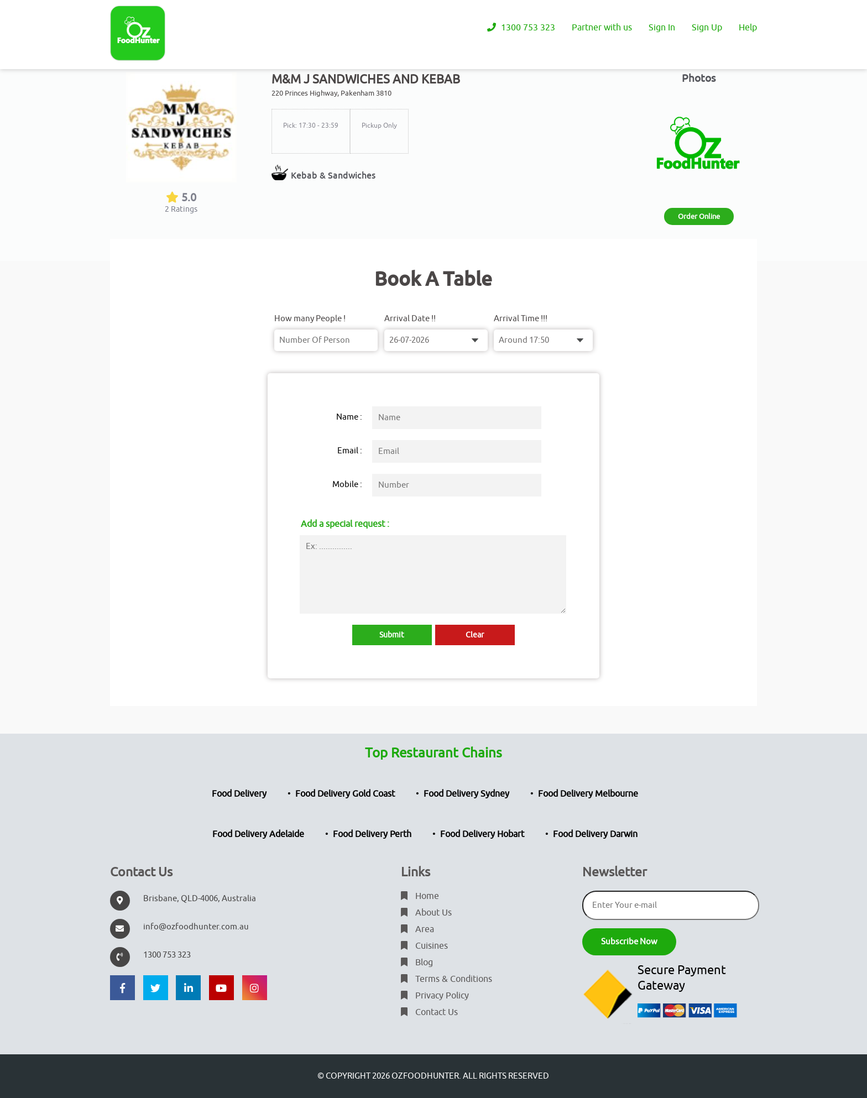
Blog (417, 962)
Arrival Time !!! (520, 318)
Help (748, 27)
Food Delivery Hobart (482, 834)
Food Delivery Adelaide (258, 834)
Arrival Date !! (410, 318)
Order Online (699, 216)
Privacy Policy (435, 995)
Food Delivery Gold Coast (345, 793)
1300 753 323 (521, 27)
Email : (349, 451)
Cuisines (424, 945)
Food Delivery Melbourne (588, 793)
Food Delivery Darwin (595, 834)
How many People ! (310, 318)
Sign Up (707, 27)
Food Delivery (239, 793)
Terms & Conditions (446, 979)
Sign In (662, 27)
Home (420, 896)
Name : (349, 417)
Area (417, 929)
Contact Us (429, 1012)
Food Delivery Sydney (466, 793)
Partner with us (602, 27)
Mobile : (347, 484)
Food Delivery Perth (372, 834)
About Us (426, 912)
